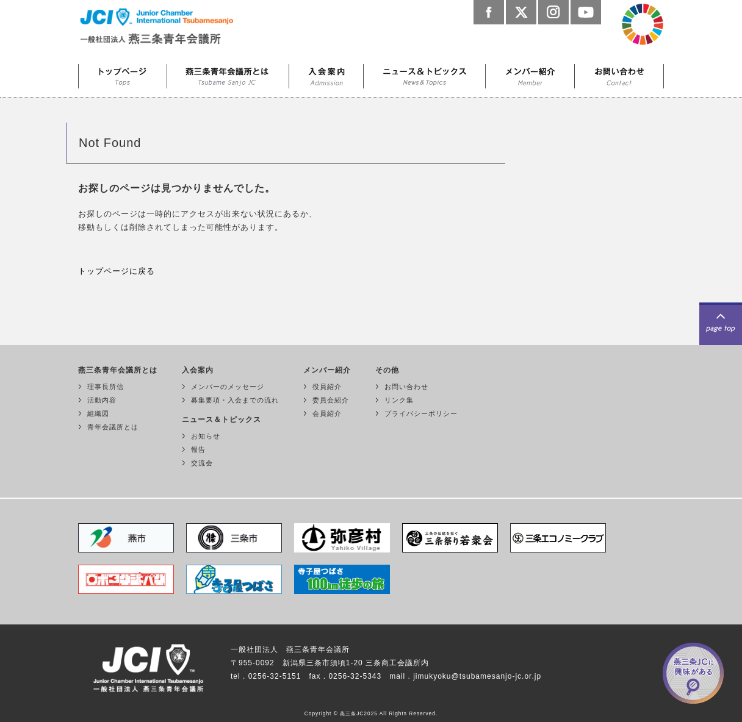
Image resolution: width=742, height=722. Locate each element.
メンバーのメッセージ (227, 386)
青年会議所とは (113, 427)
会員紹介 (327, 413)
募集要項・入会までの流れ (235, 400)
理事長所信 (105, 386)
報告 (198, 449)
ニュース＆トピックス (425, 73)
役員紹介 (327, 386)
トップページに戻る (116, 271)
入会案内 (326, 73)
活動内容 (102, 400)
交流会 (202, 462)
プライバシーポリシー (421, 413)
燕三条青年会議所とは (228, 73)
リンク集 (399, 400)
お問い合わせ (619, 73)
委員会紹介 (330, 400)
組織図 (98, 413)
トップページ (122, 73)
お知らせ (205, 436)
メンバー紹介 (530, 73)
